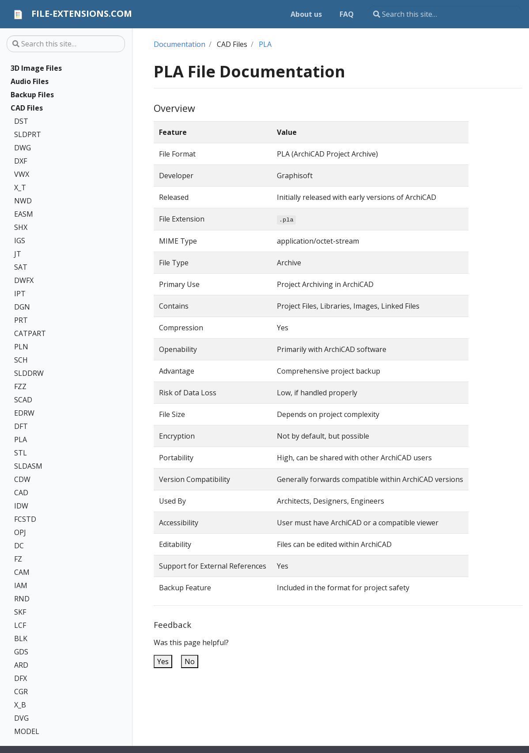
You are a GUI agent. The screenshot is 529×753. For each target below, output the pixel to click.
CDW (22, 479)
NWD (23, 201)
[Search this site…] (445, 14)
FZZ (20, 386)
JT (17, 254)
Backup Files (32, 94)
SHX (20, 227)
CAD (21, 492)
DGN (22, 307)
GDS (21, 652)
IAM (20, 585)
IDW (21, 506)
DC (19, 545)
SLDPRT (27, 134)
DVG (21, 718)
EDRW (24, 413)
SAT (20, 267)
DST (21, 121)
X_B (20, 705)
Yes (163, 661)
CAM (22, 572)
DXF (20, 161)
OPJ (20, 532)
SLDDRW (29, 373)
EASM (23, 214)
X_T (20, 187)
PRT (21, 320)
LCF (20, 625)
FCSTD (25, 519)
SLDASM (28, 466)
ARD (21, 665)
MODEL (26, 731)
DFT (21, 426)
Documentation (179, 44)
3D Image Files (36, 68)
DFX (20, 678)
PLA (20, 439)
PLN (21, 347)
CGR (21, 691)
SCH (21, 360)
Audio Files (30, 81)
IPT (20, 293)
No (190, 661)
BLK (20, 638)
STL (20, 453)
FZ (18, 559)
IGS (19, 240)
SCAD (23, 400)
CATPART (30, 333)
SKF (20, 612)
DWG (22, 148)
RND (22, 599)
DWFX (24, 280)
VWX (21, 174)
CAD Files (27, 108)
